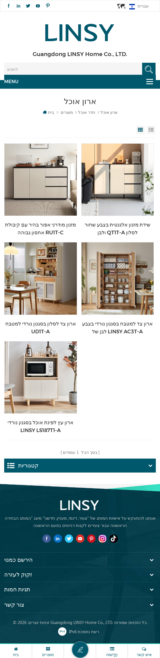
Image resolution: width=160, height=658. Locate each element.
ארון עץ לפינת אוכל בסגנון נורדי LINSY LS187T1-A (40, 426)
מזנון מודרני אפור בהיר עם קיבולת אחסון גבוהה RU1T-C (40, 229)
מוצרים (67, 112)
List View (151, 130)
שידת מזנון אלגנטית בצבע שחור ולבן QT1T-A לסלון (118, 229)
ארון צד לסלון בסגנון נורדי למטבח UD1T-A (40, 328)
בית (48, 112)
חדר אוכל (86, 112)
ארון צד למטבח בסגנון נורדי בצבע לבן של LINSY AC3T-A (117, 328)
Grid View (140, 130)
